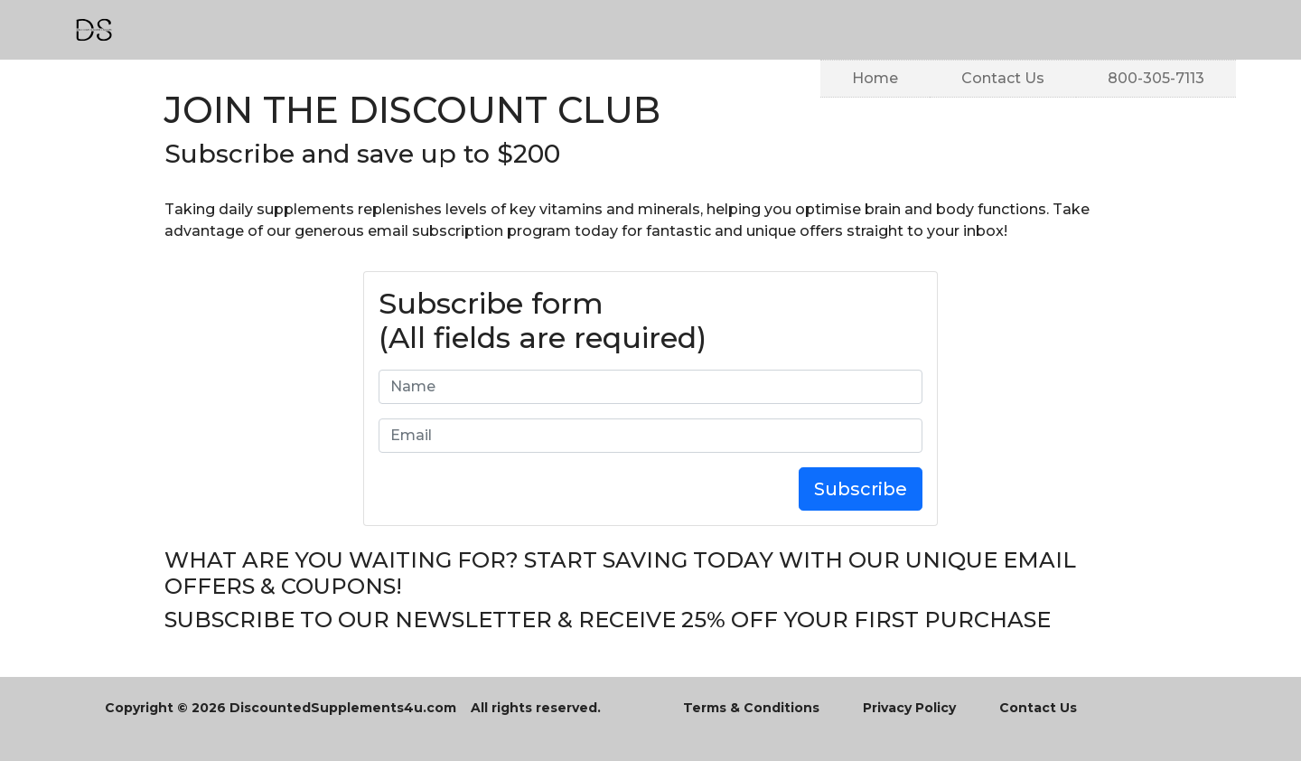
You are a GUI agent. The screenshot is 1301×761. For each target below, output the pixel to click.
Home (875, 77)
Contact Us (1002, 77)
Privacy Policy (909, 708)
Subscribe (860, 489)
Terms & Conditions (751, 708)
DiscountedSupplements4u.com (342, 708)
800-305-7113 (1156, 77)
